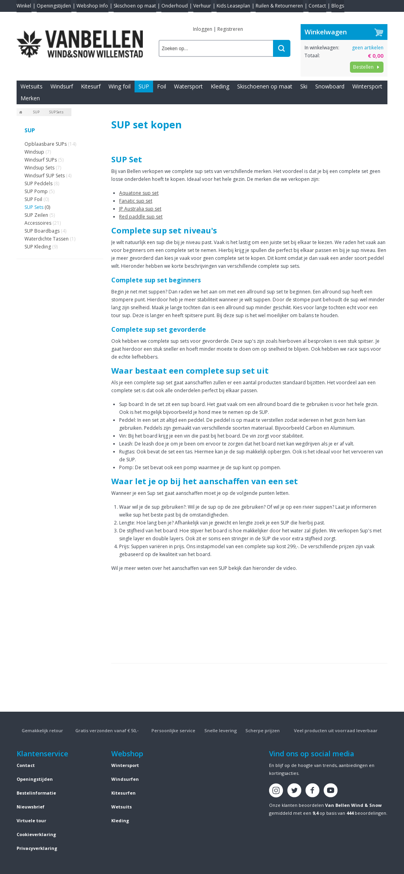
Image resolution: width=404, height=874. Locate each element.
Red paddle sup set (141, 216)
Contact (317, 5)
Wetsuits (32, 86)
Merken (30, 98)
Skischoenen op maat (264, 86)
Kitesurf (91, 86)
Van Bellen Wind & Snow (353, 805)
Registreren (230, 29)
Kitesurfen (123, 793)
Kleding (220, 86)
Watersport (188, 86)
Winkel (24, 5)
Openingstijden (54, 5)
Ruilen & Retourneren (279, 5)
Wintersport (367, 86)
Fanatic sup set (135, 200)
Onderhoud (174, 5)
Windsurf (61, 86)
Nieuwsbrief (31, 807)
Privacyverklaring (37, 848)
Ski (303, 86)
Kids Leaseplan (233, 5)
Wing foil (119, 86)
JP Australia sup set (140, 208)
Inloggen (202, 29)
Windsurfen (125, 779)
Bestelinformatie (36, 793)
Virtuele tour (31, 820)
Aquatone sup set (139, 193)
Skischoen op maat (135, 5)
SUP (143, 86)
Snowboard (329, 86)
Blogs (337, 5)
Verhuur (202, 5)
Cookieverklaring (36, 834)
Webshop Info (92, 5)
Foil (161, 86)
